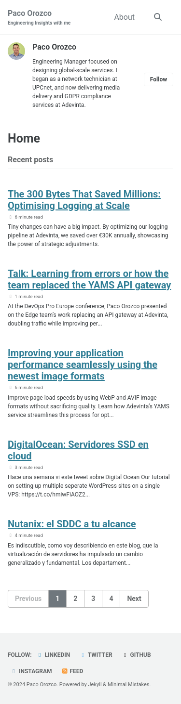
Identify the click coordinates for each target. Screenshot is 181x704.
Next (134, 598)
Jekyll (95, 684)
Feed (72, 671)
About (124, 17)
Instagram (31, 671)
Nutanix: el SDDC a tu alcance (72, 524)
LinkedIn (53, 655)
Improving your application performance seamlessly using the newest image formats (82, 364)
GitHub (136, 655)
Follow (158, 79)
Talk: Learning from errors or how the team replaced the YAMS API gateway (89, 279)
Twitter (95, 655)
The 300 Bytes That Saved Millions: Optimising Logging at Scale (84, 199)
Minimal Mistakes (129, 684)
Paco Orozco (39, 17)
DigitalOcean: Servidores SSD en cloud (78, 450)
